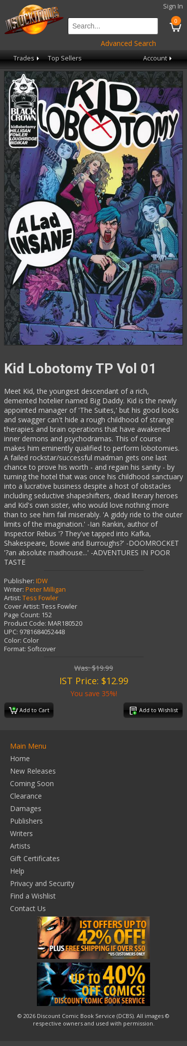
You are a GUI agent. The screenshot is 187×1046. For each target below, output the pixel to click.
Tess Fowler (40, 598)
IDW (42, 581)
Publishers (26, 821)
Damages (25, 808)
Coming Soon (32, 783)
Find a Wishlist (33, 896)
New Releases (33, 771)
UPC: (11, 632)
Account (158, 58)
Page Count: (22, 615)
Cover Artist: (22, 606)
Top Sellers (65, 58)
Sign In (173, 6)
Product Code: (25, 623)
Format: (15, 649)
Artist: (12, 598)
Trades (27, 58)
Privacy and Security (42, 883)
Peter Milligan (45, 589)
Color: (12, 640)
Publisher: (19, 581)
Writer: (14, 589)
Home (20, 758)
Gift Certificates (35, 858)
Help (17, 871)
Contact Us (28, 908)
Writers (21, 833)
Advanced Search (128, 43)
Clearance (26, 796)
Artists (20, 846)
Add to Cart (29, 710)
